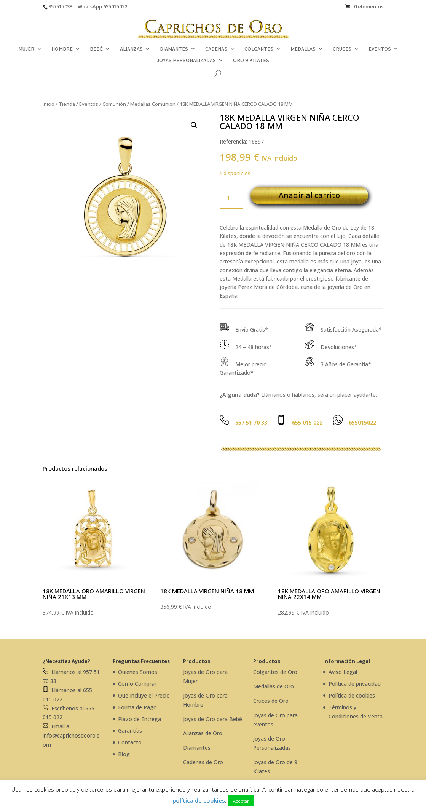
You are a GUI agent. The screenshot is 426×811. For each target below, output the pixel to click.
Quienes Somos (137, 671)
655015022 (115, 6)
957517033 (60, 6)
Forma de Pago (137, 707)
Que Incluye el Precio (144, 695)
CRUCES (342, 49)
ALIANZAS (131, 49)
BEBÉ (96, 49)
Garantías (130, 730)
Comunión (114, 104)
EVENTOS (380, 49)
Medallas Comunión (153, 104)
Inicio (48, 104)
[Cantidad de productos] (231, 198)
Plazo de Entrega (139, 719)
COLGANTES (258, 49)
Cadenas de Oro (203, 762)
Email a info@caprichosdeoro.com (71, 735)
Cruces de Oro (271, 700)
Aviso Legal (343, 671)
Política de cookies (352, 695)
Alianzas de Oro (202, 733)
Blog (124, 754)
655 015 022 (307, 422)
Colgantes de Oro (275, 671)
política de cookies (198, 800)
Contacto (130, 742)
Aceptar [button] (241, 801)
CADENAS (216, 49)
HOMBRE (62, 49)
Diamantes (197, 747)
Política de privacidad (355, 683)
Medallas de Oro (273, 686)
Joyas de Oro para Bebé (212, 719)
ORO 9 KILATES (251, 60)
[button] (194, 125)
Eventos (88, 104)
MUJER (26, 49)
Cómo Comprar (137, 683)
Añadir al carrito (309, 195)
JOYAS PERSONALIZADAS (186, 60)
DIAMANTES (174, 49)
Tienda (67, 104)
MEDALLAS (303, 49)
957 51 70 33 (251, 422)
